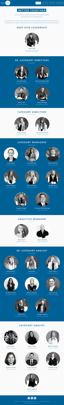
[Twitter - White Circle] (29, 398)
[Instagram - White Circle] (35, 398)
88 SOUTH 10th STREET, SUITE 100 (30, 401)
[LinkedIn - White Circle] (32, 398)
